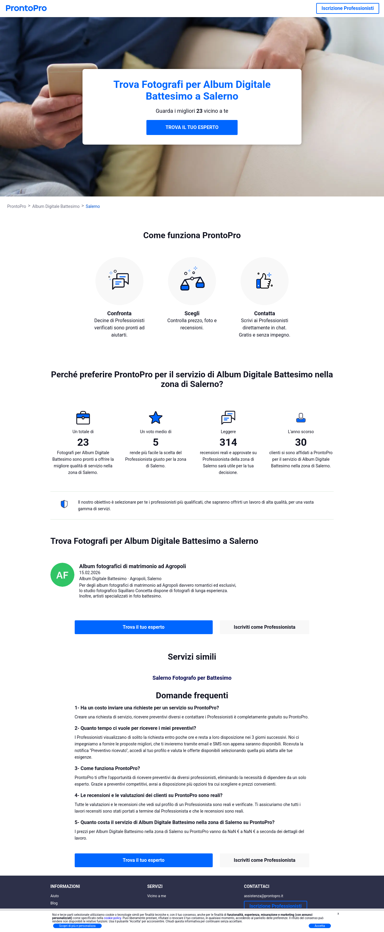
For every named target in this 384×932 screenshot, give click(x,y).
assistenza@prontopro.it (263, 896)
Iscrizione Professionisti (348, 8)
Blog (54, 903)
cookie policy (112, 918)
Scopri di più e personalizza (77, 926)
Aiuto (54, 896)
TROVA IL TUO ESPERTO (192, 127)
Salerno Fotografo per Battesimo (191, 678)
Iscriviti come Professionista (264, 627)
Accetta (320, 926)
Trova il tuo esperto (143, 627)
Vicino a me (156, 896)
